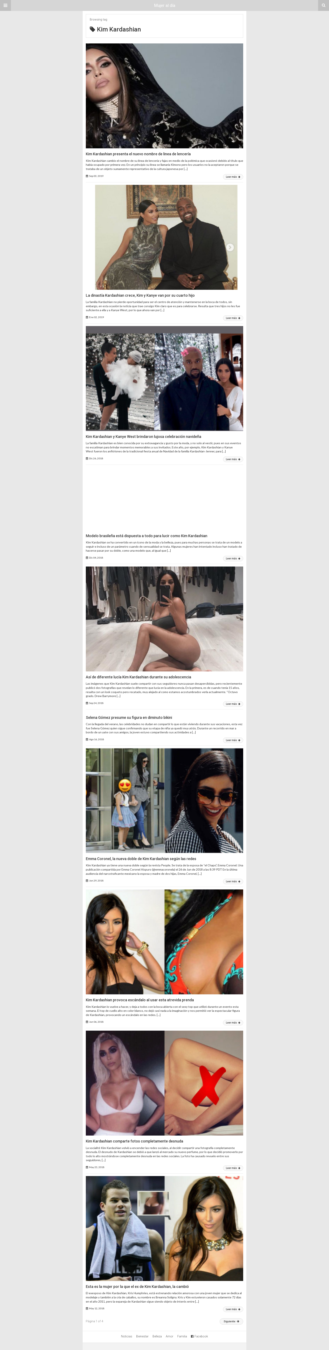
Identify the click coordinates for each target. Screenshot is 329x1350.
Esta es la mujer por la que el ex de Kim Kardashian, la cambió (137, 1286)
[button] (5, 5)
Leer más (233, 176)
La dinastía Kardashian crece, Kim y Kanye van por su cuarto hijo (140, 295)
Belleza (157, 1336)
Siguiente (231, 1321)
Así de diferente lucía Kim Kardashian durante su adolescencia (138, 677)
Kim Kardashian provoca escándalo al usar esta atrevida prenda (140, 1000)
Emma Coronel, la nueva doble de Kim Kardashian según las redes (141, 858)
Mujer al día (164, 5)
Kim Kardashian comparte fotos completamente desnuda (134, 1141)
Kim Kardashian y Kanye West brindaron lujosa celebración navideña (143, 436)
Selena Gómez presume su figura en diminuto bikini (129, 717)
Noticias (126, 1336)
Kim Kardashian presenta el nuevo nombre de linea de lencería (138, 154)
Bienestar (142, 1336)
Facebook (199, 1336)
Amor (169, 1336)
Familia (182, 1336)
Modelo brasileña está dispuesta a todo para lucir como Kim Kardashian (146, 536)
